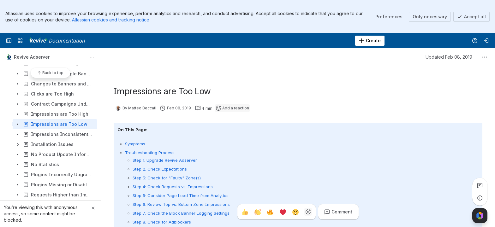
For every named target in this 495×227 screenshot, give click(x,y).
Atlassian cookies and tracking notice (110, 19)
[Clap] (258, 212)
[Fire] (270, 212)
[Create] (370, 41)
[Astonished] (295, 212)
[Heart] (283, 212)
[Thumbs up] (245, 212)
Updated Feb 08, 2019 (449, 57)
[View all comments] (480, 185)
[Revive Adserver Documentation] (57, 41)
